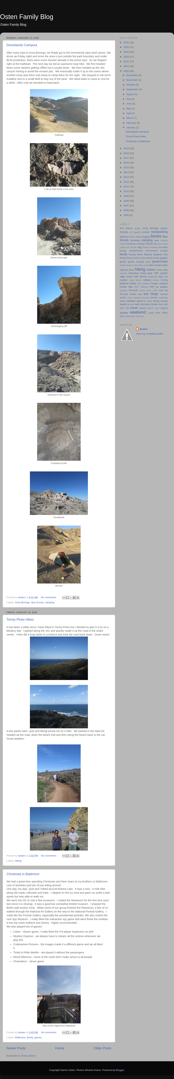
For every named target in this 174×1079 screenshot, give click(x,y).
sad (140, 294)
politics (164, 287)
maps (131, 280)
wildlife (151, 313)
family (30, 1037)
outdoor (163, 283)
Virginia (164, 308)
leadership (152, 277)
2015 (126, 167)
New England (143, 283)
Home (59, 1048)
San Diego (150, 293)
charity (122, 244)
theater (154, 304)
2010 (126, 191)
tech (137, 304)
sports (139, 301)
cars (156, 240)
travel (134, 307)
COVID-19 (150, 243)
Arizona (124, 232)
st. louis (148, 301)
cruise (165, 244)
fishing (123, 258)
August (130, 94)
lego (161, 276)
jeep (150, 273)
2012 (126, 181)
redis (155, 290)
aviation (146, 232)
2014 (126, 172)
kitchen (143, 276)
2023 (126, 56)
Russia (133, 294)
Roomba (124, 294)
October (131, 84)
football (142, 258)
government (160, 261)
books (156, 236)
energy (123, 250)
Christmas (131, 244)
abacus (129, 228)
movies (156, 280)
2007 (126, 205)
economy (154, 247)
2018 (126, 153)
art (131, 232)
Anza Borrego (22, 602)
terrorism (145, 304)
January (131, 127)
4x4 (122, 228)
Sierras (153, 297)
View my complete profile (149, 333)
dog (140, 247)
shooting (145, 298)
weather (124, 312)
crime (159, 244)
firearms (157, 254)
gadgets (164, 258)
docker (134, 247)
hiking (18, 860)
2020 (126, 71)
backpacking (159, 231)
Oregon (154, 283)
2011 (126, 186)
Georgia (140, 262)
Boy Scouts (37, 602)
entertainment (136, 250)
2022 (126, 61)
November (132, 80)
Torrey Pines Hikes (20, 619)
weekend (138, 312)
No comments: (49, 597)
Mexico (139, 280)
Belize (132, 237)
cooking (140, 244)
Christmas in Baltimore (23, 874)
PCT (136, 287)
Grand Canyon (126, 265)
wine (158, 313)
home (159, 270)
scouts (123, 297)
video (156, 308)
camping (49, 602)
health (165, 265)
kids (136, 276)
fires (165, 254)
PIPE (151, 287)
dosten (144, 329)
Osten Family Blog (26, 16)
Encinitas (163, 247)
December (132, 75)
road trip (163, 290)
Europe (164, 250)
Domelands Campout (22, 45)
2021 (126, 66)
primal (142, 290)
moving (164, 280)
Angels (137, 228)
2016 (126, 162)
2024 (126, 52)
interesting (133, 273)
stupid (123, 304)
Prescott (133, 290)
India (165, 270)
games (38, 1037)
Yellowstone (130, 316)
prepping (123, 290)
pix (157, 287)
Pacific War (126, 287)
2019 (126, 148)
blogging (146, 237)
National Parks (128, 283)
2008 (126, 201)
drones (146, 247)
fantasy (132, 254)
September (132, 89)
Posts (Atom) (28, 1055)
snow (122, 301)
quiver (148, 290)
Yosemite (140, 316)
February (131, 122)
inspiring (123, 273)
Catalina (164, 240)
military (147, 280)
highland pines (127, 270)
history (151, 269)
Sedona (137, 298)
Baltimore (20, 1037)
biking (138, 237)
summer (130, 304)
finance (148, 254)
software (131, 301)
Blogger (120, 1070)
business (135, 240)
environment (152, 250)
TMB (127, 308)
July (128, 99)
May (129, 108)
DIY (128, 247)
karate (130, 276)
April (129, 113)
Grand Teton (138, 265)
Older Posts (102, 1048)
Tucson (142, 308)
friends (149, 258)
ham (151, 265)
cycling (123, 247)
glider (148, 262)
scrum (129, 298)
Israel (143, 273)
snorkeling (163, 298)
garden (131, 262)
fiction (140, 254)
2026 (126, 42)
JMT (156, 273)
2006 (126, 210)
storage (164, 301)
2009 (126, 196)
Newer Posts (16, 1048)
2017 (126, 158)
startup (156, 301)
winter (165, 313)
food (136, 258)
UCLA (150, 308)
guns (146, 265)
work (122, 316)
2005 (126, 215)
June (129, 103)
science (164, 294)
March (130, 118)
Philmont (144, 287)
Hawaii (157, 265)
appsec (164, 228)
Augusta (137, 232)
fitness (130, 258)
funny (156, 258)
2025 (126, 47)
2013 (126, 177)
